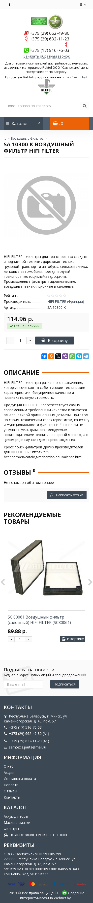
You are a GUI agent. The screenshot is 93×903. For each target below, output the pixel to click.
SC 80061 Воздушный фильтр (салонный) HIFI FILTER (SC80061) (39, 619)
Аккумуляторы (16, 816)
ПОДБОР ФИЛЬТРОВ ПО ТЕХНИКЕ (36, 835)
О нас (8, 766)
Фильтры (11, 828)
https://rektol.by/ (74, 77)
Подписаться (65, 684)
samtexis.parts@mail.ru (25, 747)
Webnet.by (62, 898)
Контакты (12, 797)
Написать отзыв (66, 495)
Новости (11, 784)
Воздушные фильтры (27, 138)
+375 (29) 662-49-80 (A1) (26, 733)
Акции (9, 772)
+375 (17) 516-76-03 (23, 727)
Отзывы (10, 791)
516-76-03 (49, 50)
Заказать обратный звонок (47, 56)
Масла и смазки (17, 822)
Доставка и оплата (20, 778)
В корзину (54, 340)
